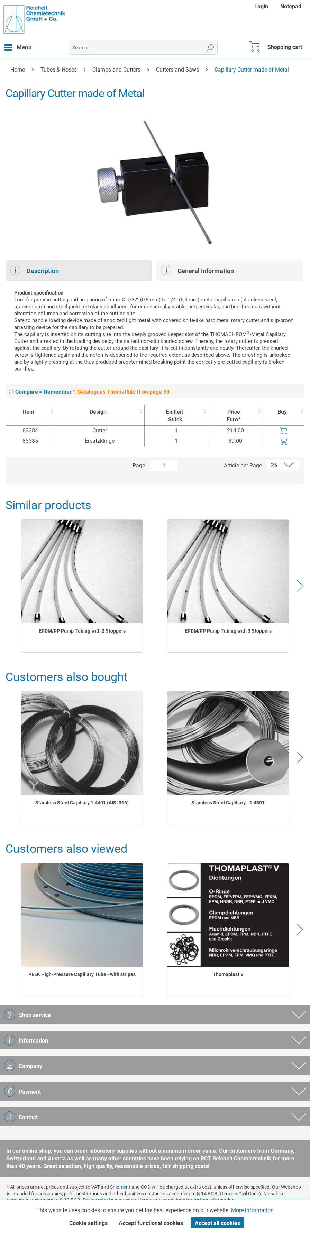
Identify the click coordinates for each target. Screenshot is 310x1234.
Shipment (120, 1187)
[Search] (210, 48)
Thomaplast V (228, 974)
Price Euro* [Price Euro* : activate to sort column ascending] (233, 416)
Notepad (290, 6)
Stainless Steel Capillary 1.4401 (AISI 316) (82, 802)
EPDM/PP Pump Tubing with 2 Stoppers (82, 631)
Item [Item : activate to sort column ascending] (28, 412)
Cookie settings (88, 1223)
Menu (18, 46)
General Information (197, 270)
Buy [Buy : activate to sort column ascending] (282, 412)
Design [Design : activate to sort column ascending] (98, 412)
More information (252, 1210)
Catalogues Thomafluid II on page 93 (121, 392)
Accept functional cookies (151, 1223)
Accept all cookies (217, 1223)
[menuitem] (262, 6)
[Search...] (143, 48)
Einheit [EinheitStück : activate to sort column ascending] (174, 416)
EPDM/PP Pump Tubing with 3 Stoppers (228, 631)
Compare (23, 392)
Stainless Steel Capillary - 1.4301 (228, 802)
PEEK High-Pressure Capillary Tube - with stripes (82, 974)
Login (261, 6)
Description (34, 270)
